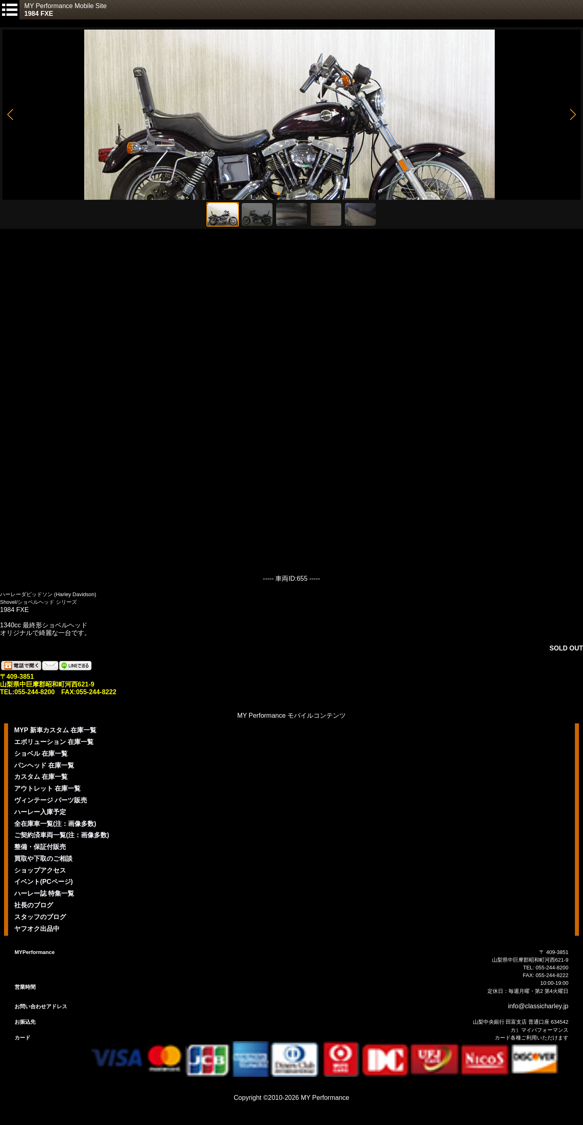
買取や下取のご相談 (43, 858)
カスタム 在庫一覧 (41, 776)
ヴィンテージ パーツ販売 (50, 800)
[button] (9, 114)
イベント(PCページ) (43, 881)
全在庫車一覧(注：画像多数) (55, 823)
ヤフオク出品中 (37, 928)
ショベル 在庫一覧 (41, 753)
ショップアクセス (40, 870)
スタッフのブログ (40, 916)
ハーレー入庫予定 (40, 811)
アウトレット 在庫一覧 (47, 788)
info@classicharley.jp (538, 1006)
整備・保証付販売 (40, 846)
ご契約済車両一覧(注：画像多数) (61, 835)
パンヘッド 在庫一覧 (44, 765)
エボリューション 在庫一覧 (54, 741)
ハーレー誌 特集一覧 (44, 893)
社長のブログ (33, 905)
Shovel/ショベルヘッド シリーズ (38, 602)
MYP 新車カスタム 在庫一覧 (55, 730)
